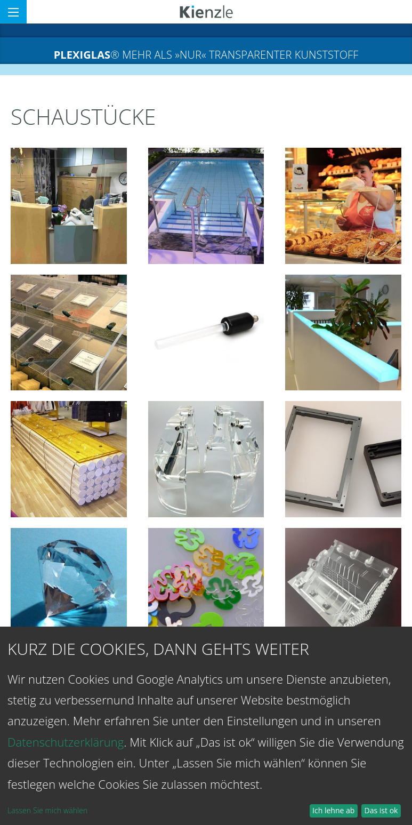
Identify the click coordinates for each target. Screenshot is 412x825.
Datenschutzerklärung (65, 742)
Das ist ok (381, 810)
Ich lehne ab (333, 810)
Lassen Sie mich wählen (47, 810)
